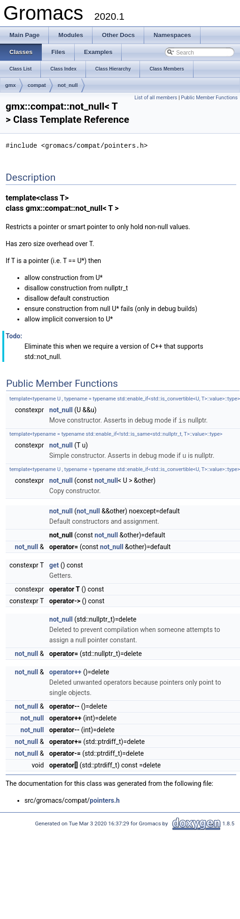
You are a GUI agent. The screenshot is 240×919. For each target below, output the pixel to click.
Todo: (14, 335)
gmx (10, 85)
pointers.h (105, 799)
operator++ (65, 670)
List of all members (155, 98)
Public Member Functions (209, 98)
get (54, 563)
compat (37, 85)
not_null (68, 85)
